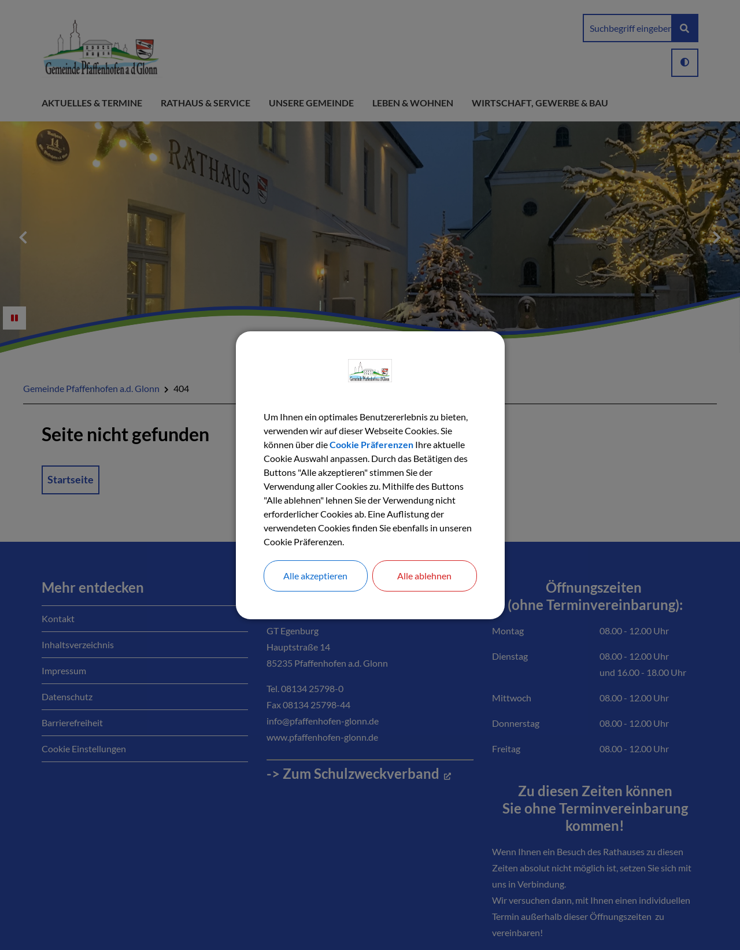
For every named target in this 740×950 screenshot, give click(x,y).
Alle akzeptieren (315, 575)
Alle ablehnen (424, 575)
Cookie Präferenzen (371, 444)
